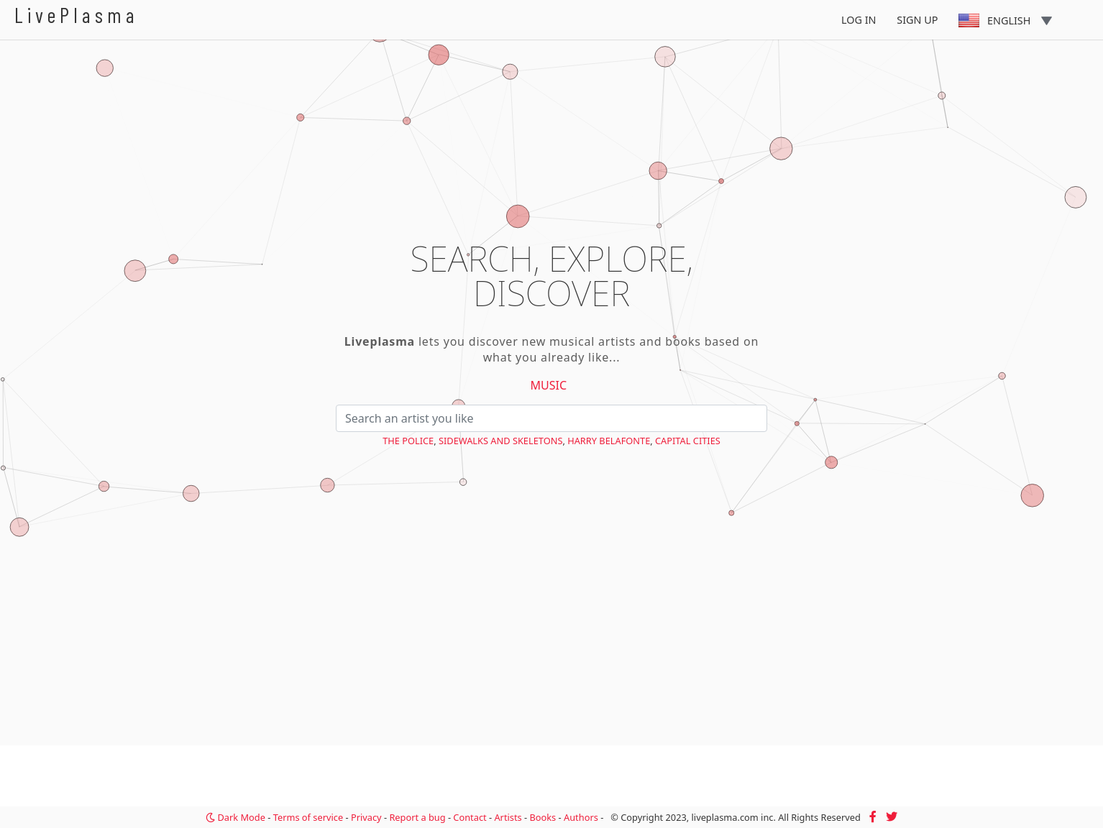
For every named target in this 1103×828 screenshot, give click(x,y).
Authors (581, 817)
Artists (507, 817)
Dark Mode (235, 817)
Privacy (366, 817)
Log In (859, 20)
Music (549, 385)
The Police (408, 440)
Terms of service (308, 817)
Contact (469, 817)
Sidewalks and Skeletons (500, 440)
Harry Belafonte (608, 440)
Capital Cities (687, 440)
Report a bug (417, 817)
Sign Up (917, 20)
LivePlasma (76, 14)
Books (542, 817)
